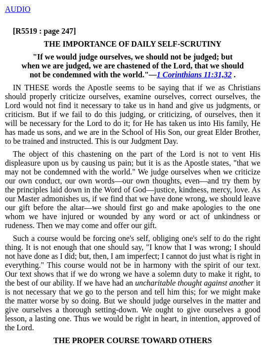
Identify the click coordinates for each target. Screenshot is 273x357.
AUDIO (18, 9)
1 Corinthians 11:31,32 (194, 74)
